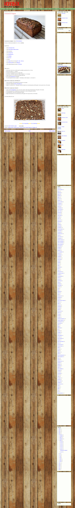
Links (48, 8)
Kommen (59, 279)
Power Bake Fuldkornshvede (13, 49)
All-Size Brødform (60, 189)
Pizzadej (59, 315)
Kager (64, 8)
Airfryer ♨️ (59, 8)
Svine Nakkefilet (60, 368)
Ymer (58, 385)
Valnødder (59, 382)
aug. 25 (61, 441)
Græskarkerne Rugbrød (10, 13)
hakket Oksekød (60, 244)
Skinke (59, 353)
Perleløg (59, 314)
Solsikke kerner (60, 361)
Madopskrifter (53, 8)
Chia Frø (59, 206)
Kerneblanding (60, 276)
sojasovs (59, 359)
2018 (59, 465)
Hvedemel (21, 127)
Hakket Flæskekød (60, 241)
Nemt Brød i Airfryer (65, 22)
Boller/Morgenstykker (36, 8)
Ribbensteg (59, 327)
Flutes (59, 218)
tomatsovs (59, 379)
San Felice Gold (60, 344)
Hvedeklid (59, 256)
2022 (59, 432)
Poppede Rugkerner (28, 127)
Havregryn (59, 247)
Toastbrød (22, 8)
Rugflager (34, 127)
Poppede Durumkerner (61, 318)
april (60, 457)
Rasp (58, 326)
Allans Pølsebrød (64, 135)
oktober (61, 437)
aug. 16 (61, 445)
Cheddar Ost (59, 204)
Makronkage (63, 13)
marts (60, 458)
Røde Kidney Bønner (61, 341)
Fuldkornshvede (10, 127)
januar (61, 461)
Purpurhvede (60, 323)
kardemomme (60, 271)
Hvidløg (59, 262)
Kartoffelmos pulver (60, 273)
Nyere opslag (7, 130)
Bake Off (59, 194)
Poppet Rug (11, 52)
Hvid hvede (59, 259)
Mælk (58, 303)
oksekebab (59, 306)
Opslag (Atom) (31, 133)
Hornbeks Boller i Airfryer (62, 66)
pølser (59, 324)
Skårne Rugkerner (60, 356)
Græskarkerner (10, 54)
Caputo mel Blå (60, 201)
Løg (58, 288)
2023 (59, 431)
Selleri (59, 347)
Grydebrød (59, 232)
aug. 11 (61, 449)
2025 (59, 428)
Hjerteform (59, 250)
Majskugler (59, 291)
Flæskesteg (59, 221)
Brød (12, 8)
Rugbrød (43, 8)
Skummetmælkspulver (61, 355)
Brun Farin (59, 198)
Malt (24, 127)
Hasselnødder (60, 245)
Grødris (59, 235)
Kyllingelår (59, 283)
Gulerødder (59, 238)
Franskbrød (63, 140)
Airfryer (59, 188)
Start (5, 8)
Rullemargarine (60, 335)
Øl (36, 127)
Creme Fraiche (60, 209)
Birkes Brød (63, 149)
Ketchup (59, 277)
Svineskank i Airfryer (65, 117)
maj (60, 456)
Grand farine (59, 230)
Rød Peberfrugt (60, 338)
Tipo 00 (59, 374)
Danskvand (59, 212)
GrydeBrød (17, 8)
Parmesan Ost (60, 311)
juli (60, 453)
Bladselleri (59, 195)
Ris (58, 329)
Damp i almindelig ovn (18, 83)
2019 (59, 464)
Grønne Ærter (60, 236)
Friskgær (63, 126)
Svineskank (59, 373)
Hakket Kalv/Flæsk (60, 242)
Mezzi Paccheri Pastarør (61, 300)
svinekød (59, 371)
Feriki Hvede (59, 215)
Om (9, 8)
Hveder (63, 108)
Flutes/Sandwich (28, 8)
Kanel (58, 268)
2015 (59, 469)
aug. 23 (61, 442)
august (61, 440)
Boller (58, 197)
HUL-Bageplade (13, 89)
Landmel (59, 286)
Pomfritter (59, 317)
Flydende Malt (10, 62)
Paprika (59, 309)
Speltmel (59, 364)
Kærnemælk (59, 285)
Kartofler (59, 274)
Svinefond (59, 370)
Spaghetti (59, 362)
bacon (59, 191)
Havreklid (59, 248)
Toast (58, 376)
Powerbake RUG (11, 47)
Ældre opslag (52, 130)
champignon (59, 203)
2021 (59, 433)
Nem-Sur (9, 57)
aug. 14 (61, 446)
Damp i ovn (63, 131)
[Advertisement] (64, 47)
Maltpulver (18, 62)
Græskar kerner (16, 127)
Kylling (59, 282)
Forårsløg (59, 224)
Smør (58, 358)
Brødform (59, 200)
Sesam (59, 350)
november (61, 436)
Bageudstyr (59, 192)
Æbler (58, 388)
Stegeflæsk (59, 365)
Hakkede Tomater (60, 239)
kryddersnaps (60, 280)
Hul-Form (59, 253)
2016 (59, 468)
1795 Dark (20, 64)
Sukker (59, 367)
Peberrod (59, 312)
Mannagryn (59, 297)
